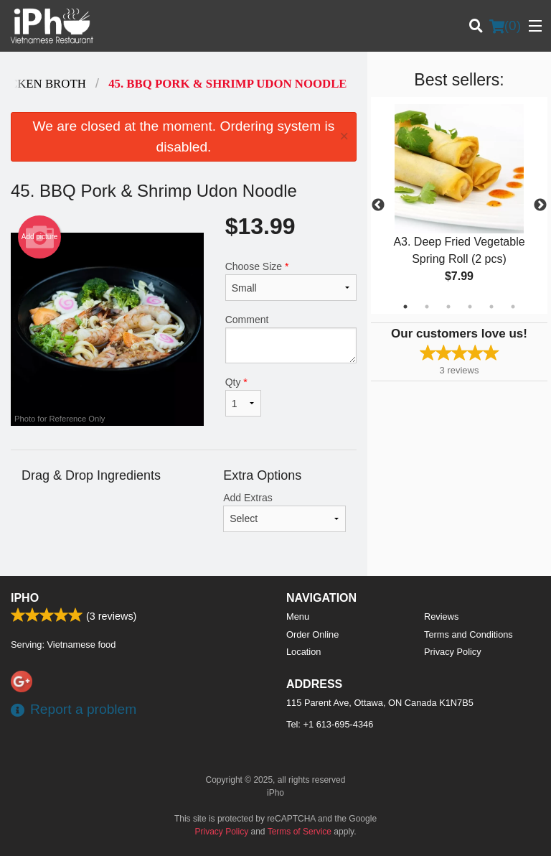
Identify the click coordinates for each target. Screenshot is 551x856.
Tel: (329, 724)
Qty (243, 396)
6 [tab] (513, 306)
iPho (25, 598)
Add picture (40, 237)
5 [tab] (491, 306)
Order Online (312, 634)
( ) (505, 26)
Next (540, 205)
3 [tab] (448, 306)
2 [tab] (427, 306)
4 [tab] (470, 306)
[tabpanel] (459, 205)
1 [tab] (405, 306)
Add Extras (284, 512)
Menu (297, 616)
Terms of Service (299, 832)
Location (303, 651)
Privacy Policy (452, 651)
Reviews (441, 616)
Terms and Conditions (468, 634)
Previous (378, 205)
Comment (291, 338)
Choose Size (291, 281)
